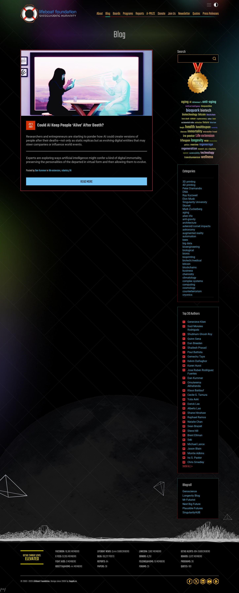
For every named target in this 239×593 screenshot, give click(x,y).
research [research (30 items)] (201, 149)
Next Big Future (191, 504)
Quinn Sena (194, 338)
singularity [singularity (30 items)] (212, 149)
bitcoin (186, 263)
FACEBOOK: (60, 551)
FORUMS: (143, 566)
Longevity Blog (191, 495)
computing (189, 284)
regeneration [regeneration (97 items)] (189, 149)
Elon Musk (189, 198)
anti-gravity (189, 219)
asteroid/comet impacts (196, 226)
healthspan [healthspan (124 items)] (203, 127)
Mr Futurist (189, 499)
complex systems (193, 281)
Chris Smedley (195, 462)
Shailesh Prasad (196, 347)
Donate (161, 14)
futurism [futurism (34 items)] (213, 123)
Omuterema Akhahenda (194, 384)
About (100, 14)
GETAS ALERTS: (187, 551)
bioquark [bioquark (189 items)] (193, 110)
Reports (140, 14)
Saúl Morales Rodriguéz (195, 328)
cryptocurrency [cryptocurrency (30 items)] (202, 119)
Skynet (186, 205)
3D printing (189, 181)
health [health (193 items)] (190, 127)
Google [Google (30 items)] (182, 128)
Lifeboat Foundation (41, 581)
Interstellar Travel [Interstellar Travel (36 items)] (210, 132)
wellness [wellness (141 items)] (207, 157)
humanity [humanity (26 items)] (214, 128)
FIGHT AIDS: (60, 562)
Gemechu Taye (196, 356)
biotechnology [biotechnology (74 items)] (189, 114)
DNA (185, 191)
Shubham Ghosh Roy (199, 334)
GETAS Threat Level (32, 557)
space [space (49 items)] (185, 153)
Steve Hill (192, 430)
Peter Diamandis (192, 188)
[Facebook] (189, 581)
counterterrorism (192, 291)
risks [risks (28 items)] (206, 149)
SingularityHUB (191, 512)
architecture (189, 222)
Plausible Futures (193, 508)
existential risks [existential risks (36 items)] (187, 123)
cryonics (187, 294)
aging (186, 212)
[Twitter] (196, 581)
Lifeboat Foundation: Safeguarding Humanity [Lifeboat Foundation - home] (48, 14)
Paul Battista (194, 352)
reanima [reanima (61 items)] (194, 144)
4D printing (189, 185)
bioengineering (191, 246)
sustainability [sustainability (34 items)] (194, 153)
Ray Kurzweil (190, 195)
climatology (189, 277)
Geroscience (190, 491)
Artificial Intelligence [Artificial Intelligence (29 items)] (192, 106)
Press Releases (211, 14)
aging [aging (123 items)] (185, 102)
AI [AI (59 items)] (190, 102)
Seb (189, 439)
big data (187, 243)
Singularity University (195, 202)
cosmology (189, 287)
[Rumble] (216, 581)
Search (214, 58)
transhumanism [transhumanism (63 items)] (192, 157)
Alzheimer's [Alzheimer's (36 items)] (197, 102)
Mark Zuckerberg (192, 209)
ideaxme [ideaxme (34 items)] (183, 132)
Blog (107, 14)
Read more (86, 182)
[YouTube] (209, 581)
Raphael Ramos (196, 417)
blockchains (190, 267)
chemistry (188, 274)
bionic (186, 253)
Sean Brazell (194, 426)
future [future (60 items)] (206, 122)
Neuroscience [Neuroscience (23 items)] (213, 141)
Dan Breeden (194, 343)
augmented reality (193, 233)
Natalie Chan (194, 421)
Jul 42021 (30, 125)
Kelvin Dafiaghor (197, 361)
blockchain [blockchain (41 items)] (210, 115)
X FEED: (58, 556)
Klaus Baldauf (195, 390)
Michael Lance (195, 444)
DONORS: (143, 556)
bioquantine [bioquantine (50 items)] (206, 106)
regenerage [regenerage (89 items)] (206, 144)
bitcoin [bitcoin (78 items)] (202, 114)
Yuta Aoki (193, 399)
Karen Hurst (194, 365)
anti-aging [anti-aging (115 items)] (209, 102)
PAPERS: (101, 566)
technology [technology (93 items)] (207, 153)
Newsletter (184, 14)
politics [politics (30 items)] (186, 145)
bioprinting (189, 257)
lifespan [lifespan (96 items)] (185, 140)
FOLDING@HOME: (146, 562)
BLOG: (99, 556)
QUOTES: (184, 566)
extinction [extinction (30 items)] (198, 123)
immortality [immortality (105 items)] (194, 131)
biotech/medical (192, 260)
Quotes (196, 14)
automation (189, 236)
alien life (187, 216)
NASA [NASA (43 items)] (206, 141)
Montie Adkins (195, 453)
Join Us (172, 14)
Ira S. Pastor (194, 457)
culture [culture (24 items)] (210, 119)
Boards (116, 14)
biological (188, 250)
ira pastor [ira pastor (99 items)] (189, 136)
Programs (128, 14)
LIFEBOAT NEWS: (104, 551)
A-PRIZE (151, 14)
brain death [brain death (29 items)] (185, 119)
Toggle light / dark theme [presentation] (216, 5)
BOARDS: (184, 556)
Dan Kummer (40, 171)
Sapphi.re (73, 581)
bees (185, 239)
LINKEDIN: (143, 551)
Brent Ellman (194, 435)
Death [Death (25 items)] (214, 119)
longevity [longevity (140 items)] (197, 140)
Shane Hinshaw (196, 412)
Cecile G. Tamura (197, 394)
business (188, 270)
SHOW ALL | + (188, 466)
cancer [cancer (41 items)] (193, 119)
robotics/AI (66, 171)
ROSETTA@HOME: (63, 566)
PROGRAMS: (186, 562)
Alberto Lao (194, 408)
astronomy (189, 229)
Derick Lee (193, 404)
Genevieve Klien (196, 321)
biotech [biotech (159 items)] (205, 110)
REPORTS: (101, 562)
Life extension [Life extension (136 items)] (205, 136)
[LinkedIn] (202, 581)
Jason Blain (194, 448)
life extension (54, 171)
